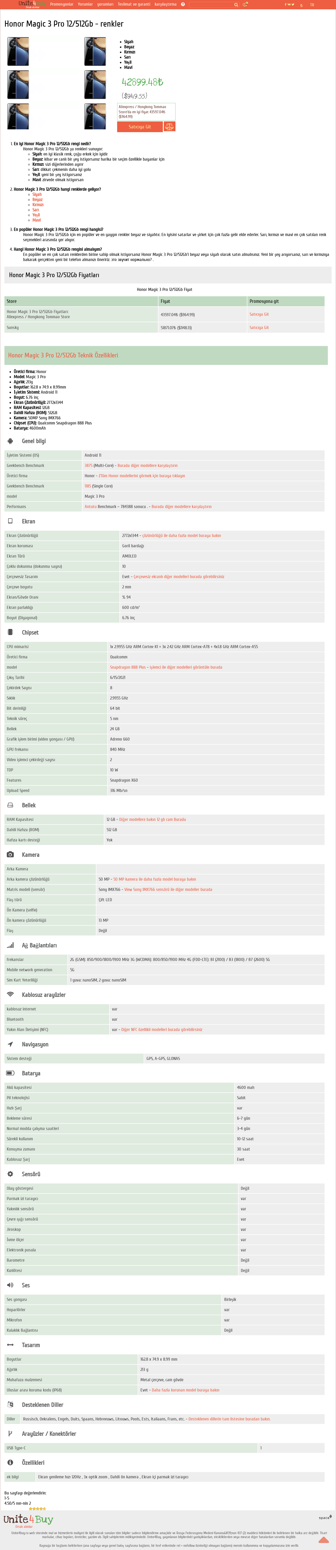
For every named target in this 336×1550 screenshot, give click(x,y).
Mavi (36, 220)
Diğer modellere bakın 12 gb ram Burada (152, 819)
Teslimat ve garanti (134, 4)
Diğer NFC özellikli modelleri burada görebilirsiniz (161, 1029)
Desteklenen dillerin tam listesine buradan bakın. (229, 1419)
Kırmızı (37, 204)
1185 (88, 486)
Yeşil (36, 215)
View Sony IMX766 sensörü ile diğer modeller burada (168, 889)
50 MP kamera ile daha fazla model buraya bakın (154, 879)
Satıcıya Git (259, 314)
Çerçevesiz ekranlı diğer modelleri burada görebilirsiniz (179, 576)
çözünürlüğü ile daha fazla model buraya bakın (181, 535)
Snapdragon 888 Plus (128, 667)
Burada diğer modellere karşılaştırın (148, 465)
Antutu (91, 506)
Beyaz (37, 199)
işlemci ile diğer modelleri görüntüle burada (186, 667)
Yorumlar (85, 4)
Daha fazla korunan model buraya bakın (185, 1390)
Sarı (35, 209)
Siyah (37, 194)
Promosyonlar (62, 4)
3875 (88, 465)
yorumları (105, 4)
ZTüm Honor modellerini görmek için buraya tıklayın (142, 475)
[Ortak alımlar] (33, 4)
